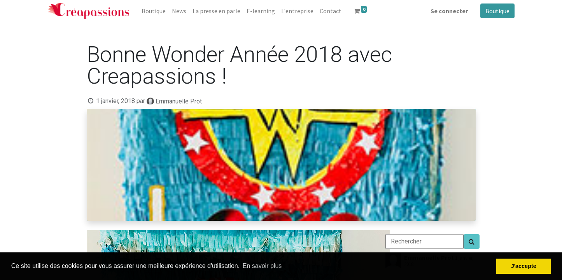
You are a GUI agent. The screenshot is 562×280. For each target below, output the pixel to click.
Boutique (497, 11)
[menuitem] (153, 11)
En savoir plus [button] (262, 265)
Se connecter (449, 11)
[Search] (472, 241)
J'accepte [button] (523, 266)
